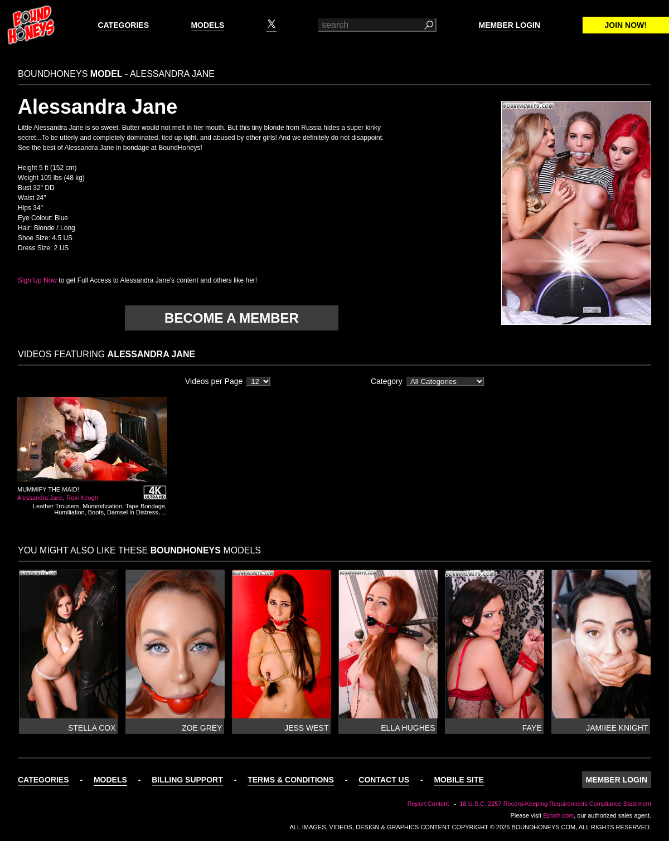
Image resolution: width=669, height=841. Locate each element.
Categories (123, 25)
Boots (96, 512)
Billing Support (187, 779)
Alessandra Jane (40, 497)
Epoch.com (558, 815)
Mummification (102, 506)
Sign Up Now (37, 280)
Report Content (428, 803)
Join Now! (626, 25)
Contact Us (383, 779)
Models (207, 25)
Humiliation (69, 512)
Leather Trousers (56, 506)
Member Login (509, 25)
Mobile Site (458, 779)
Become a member (231, 317)
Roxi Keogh (82, 497)
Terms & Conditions (291, 779)
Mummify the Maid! (48, 489)
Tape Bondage (145, 506)
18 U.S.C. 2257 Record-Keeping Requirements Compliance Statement (555, 803)
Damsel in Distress (132, 512)
